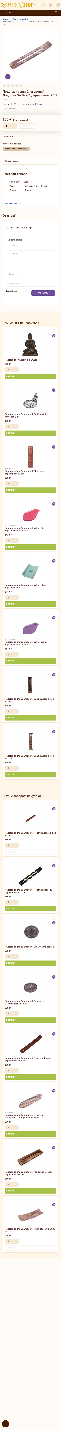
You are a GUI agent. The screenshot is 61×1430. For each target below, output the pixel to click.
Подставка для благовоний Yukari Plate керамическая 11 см (25, 586)
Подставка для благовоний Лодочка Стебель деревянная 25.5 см (28, 891)
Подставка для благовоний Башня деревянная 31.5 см (29, 757)
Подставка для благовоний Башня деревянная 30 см (29, 700)
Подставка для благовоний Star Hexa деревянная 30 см (24, 472)
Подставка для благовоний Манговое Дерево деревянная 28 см (28, 1173)
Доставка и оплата (30, 204)
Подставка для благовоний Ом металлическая (29, 947)
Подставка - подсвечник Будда (21, 360)
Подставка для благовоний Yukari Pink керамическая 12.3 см (25, 529)
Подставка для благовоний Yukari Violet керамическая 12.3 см (26, 643)
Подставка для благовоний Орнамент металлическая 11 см (24, 1002)
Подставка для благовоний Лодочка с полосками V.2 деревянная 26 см (25, 1116)
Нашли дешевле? (20, 120)
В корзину (25, 126)
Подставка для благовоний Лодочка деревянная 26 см (30, 834)
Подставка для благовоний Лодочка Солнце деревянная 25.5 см (28, 1059)
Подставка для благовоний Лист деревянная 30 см (30, 1230)
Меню (6, 13)
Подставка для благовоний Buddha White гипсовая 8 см (26, 415)
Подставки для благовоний (16, 149)
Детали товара (30, 161)
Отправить (43, 293)
